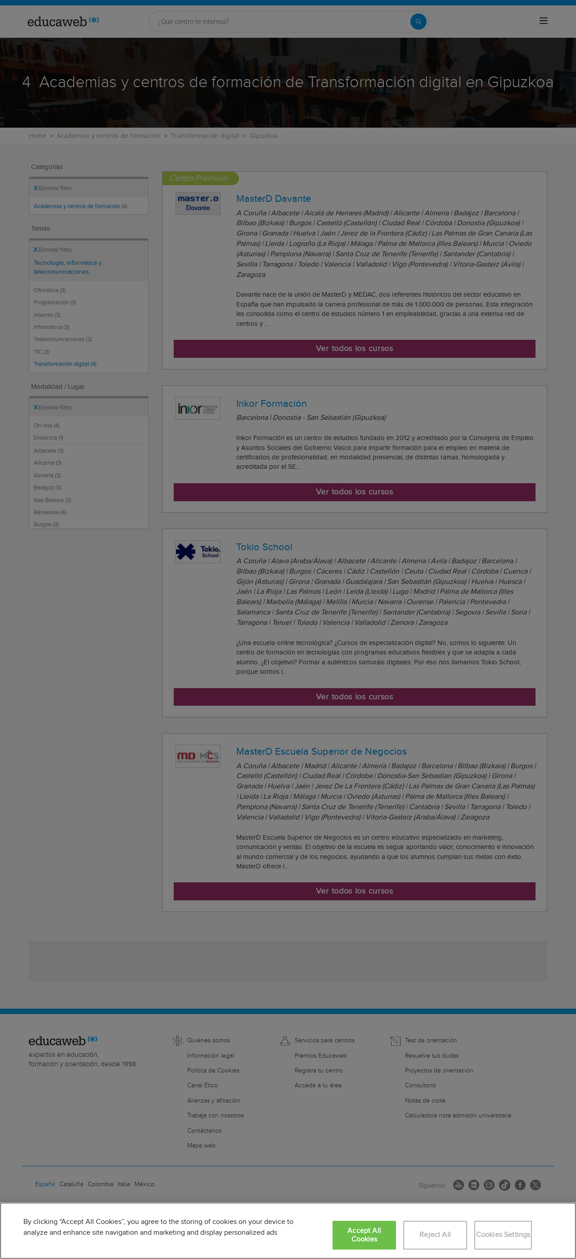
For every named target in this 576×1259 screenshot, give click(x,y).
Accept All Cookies (364, 1235)
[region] (288, 1230)
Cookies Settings (503, 1235)
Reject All (435, 1235)
